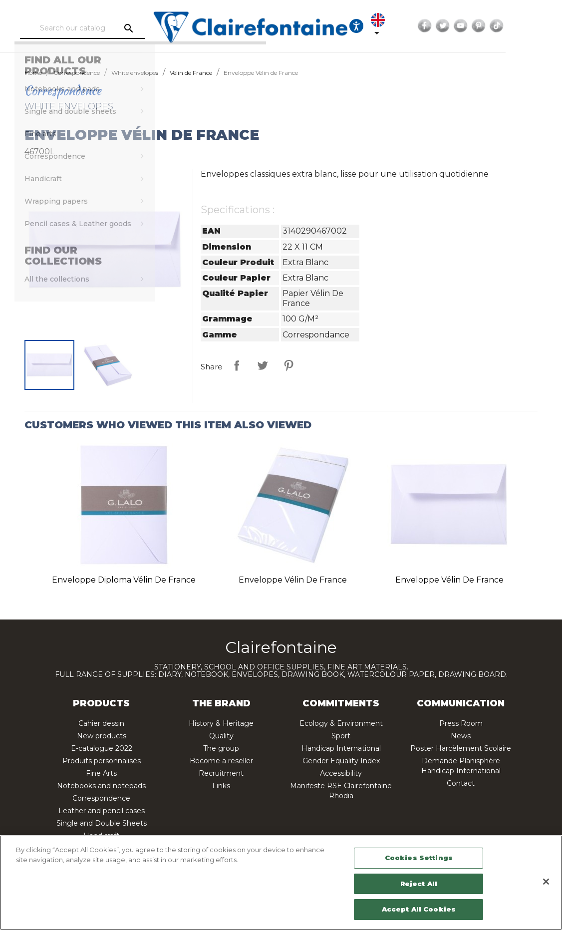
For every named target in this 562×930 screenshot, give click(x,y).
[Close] (546, 882)
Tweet (263, 365)
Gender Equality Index (341, 760)
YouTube (502, 26)
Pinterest (520, 26)
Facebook (466, 26)
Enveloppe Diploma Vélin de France (124, 580)
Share (237, 365)
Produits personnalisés (101, 760)
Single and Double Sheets (101, 823)
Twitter (484, 26)
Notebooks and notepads (101, 785)
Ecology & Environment (341, 723)
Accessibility (341, 773)
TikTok (538, 26)
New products (101, 735)
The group (221, 748)
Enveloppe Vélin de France (293, 580)
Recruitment (221, 773)
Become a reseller (221, 760)
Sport (340, 735)
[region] (281, 882)
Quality (221, 735)
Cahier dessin (101, 723)
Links (221, 785)
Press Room (461, 723)
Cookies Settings (419, 858)
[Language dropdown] (421, 26)
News (461, 735)
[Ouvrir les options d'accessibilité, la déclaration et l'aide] (390, 26)
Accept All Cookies (419, 909)
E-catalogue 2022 (101, 748)
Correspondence (101, 798)
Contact (461, 783)
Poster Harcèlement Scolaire (460, 748)
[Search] (111, 28)
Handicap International (341, 748)
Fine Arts (101, 773)
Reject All (418, 884)
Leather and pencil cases (101, 810)
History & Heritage (221, 723)
